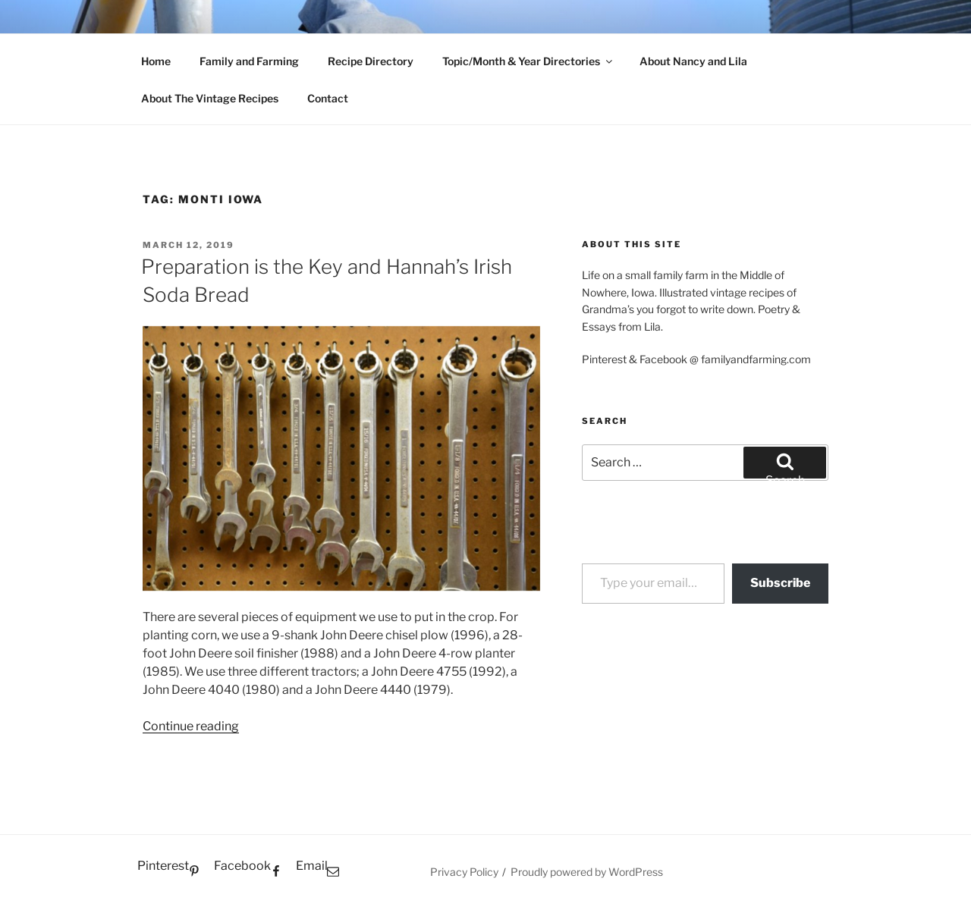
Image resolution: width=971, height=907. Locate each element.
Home (156, 61)
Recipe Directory (370, 61)
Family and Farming (249, 61)
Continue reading (191, 726)
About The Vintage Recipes (209, 98)
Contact (327, 98)
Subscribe (780, 583)
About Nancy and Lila (693, 61)
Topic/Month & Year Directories (528, 61)
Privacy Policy (464, 871)
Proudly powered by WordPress (587, 871)
